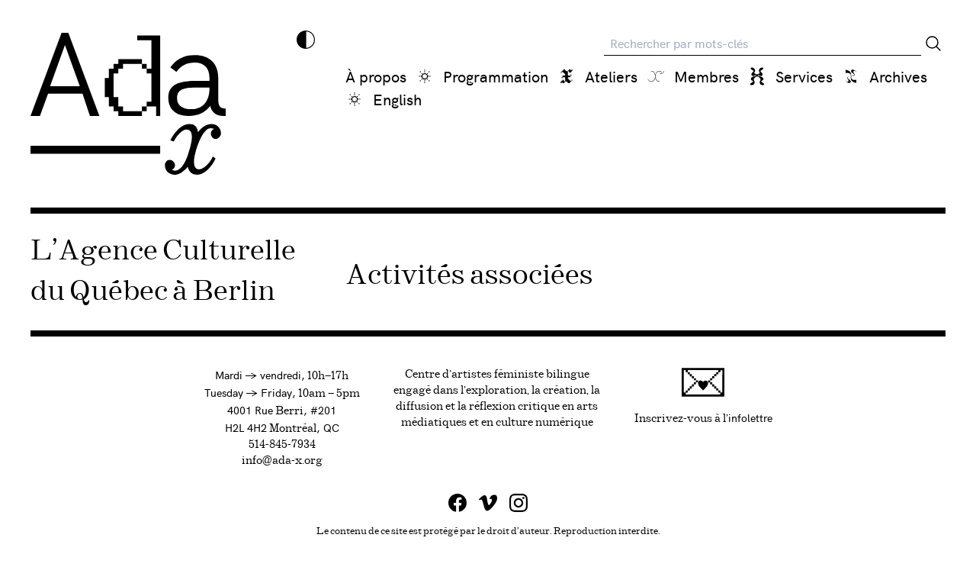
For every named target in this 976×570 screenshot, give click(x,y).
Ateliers (611, 76)
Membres (706, 76)
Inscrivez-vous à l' (703, 395)
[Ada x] (128, 104)
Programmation (495, 76)
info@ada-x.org (282, 461)
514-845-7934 (282, 445)
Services (804, 76)
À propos (375, 76)
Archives (898, 76)
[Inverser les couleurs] (306, 40)
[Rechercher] (933, 43)
